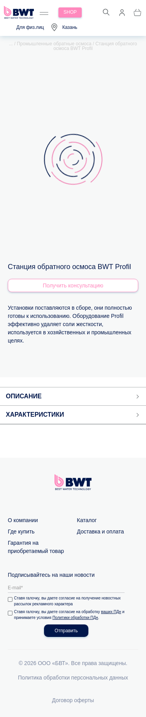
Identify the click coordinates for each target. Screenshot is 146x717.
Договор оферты (73, 700)
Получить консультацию (73, 285)
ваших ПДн (111, 612)
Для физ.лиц (30, 27)
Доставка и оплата (100, 531)
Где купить (21, 531)
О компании (23, 520)
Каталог (87, 520)
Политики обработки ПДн (75, 617)
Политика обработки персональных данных (73, 677)
